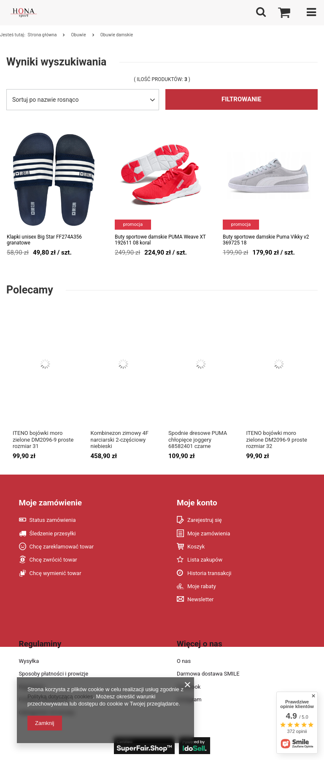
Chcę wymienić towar (55, 573)
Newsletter (200, 599)
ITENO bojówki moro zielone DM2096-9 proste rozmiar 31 (43, 439)
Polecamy (29, 290)
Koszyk (196, 546)
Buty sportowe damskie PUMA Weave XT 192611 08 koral (160, 240)
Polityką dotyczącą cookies (60, 696)
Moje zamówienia (208, 533)
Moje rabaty (201, 586)
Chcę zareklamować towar (62, 546)
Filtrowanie (241, 99)
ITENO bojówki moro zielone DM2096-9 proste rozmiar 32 (276, 439)
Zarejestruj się (204, 520)
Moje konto (197, 503)
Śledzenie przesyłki (53, 533)
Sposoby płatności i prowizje (54, 673)
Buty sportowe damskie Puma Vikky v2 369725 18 (266, 240)
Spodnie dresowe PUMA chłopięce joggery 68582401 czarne (197, 439)
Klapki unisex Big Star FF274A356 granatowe (44, 240)
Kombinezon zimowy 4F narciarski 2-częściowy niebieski (120, 439)
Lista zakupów (204, 559)
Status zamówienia (53, 520)
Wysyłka (29, 661)
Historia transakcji (209, 573)
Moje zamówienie (50, 503)
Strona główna (42, 34)
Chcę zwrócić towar (53, 559)
